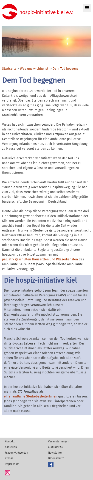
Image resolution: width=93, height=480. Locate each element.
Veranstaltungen (58, 441)
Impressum (12, 464)
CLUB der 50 (55, 447)
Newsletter (55, 452)
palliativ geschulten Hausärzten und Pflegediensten (40, 259)
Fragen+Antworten (16, 452)
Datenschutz (56, 458)
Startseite (9, 68)
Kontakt (9, 441)
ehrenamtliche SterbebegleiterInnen (30, 396)
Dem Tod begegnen (66, 68)
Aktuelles (11, 447)
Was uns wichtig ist (34, 68)
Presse (9, 458)
